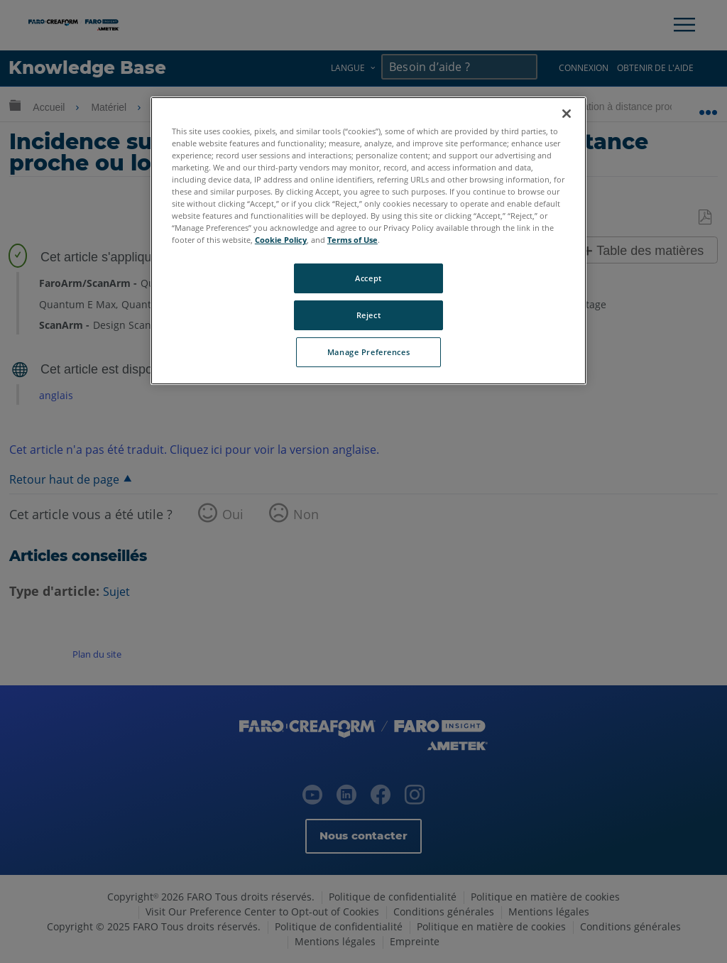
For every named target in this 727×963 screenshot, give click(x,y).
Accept (368, 278)
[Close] (566, 113)
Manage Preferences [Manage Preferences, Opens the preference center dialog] (368, 352)
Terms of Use (352, 239)
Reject (368, 315)
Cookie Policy (281, 239)
